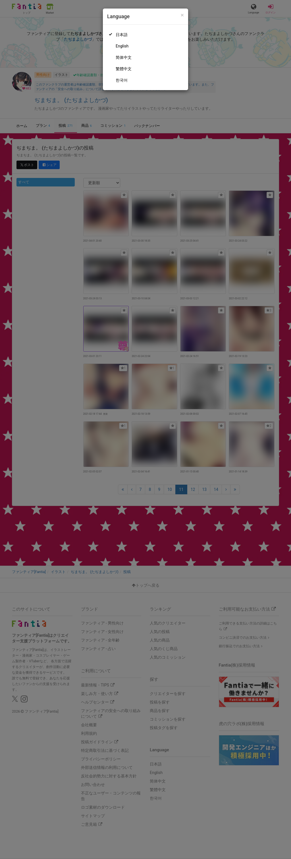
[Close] (182, 15)
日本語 (122, 34)
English (122, 46)
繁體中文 (124, 69)
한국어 (122, 80)
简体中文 (124, 57)
